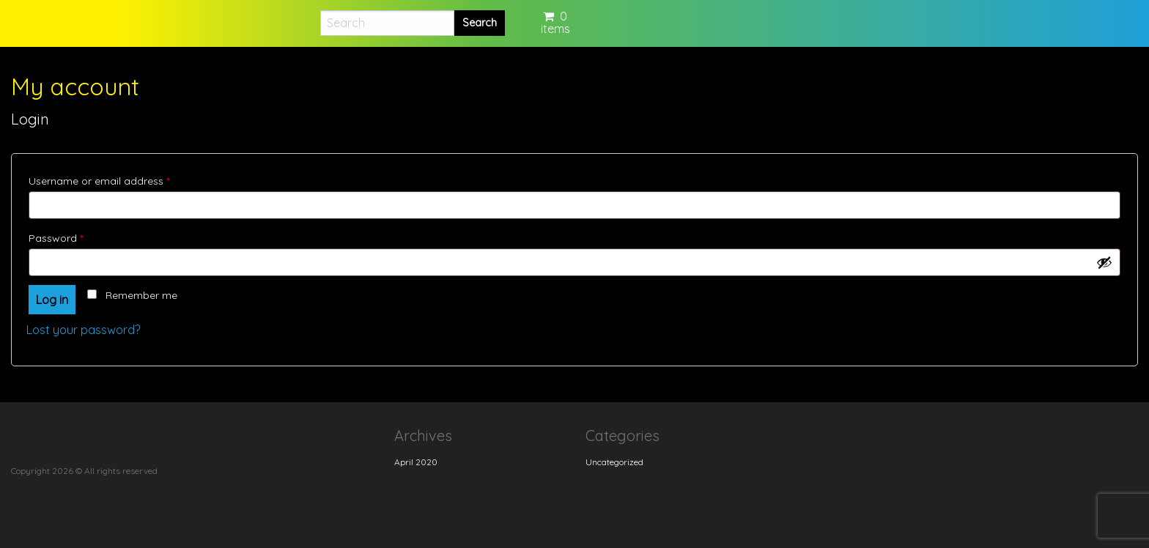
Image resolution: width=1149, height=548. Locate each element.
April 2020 (415, 461)
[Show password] (1104, 262)
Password (77, 236)
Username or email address (120, 179)
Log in (52, 299)
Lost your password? (83, 329)
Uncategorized (614, 461)
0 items (555, 22)
